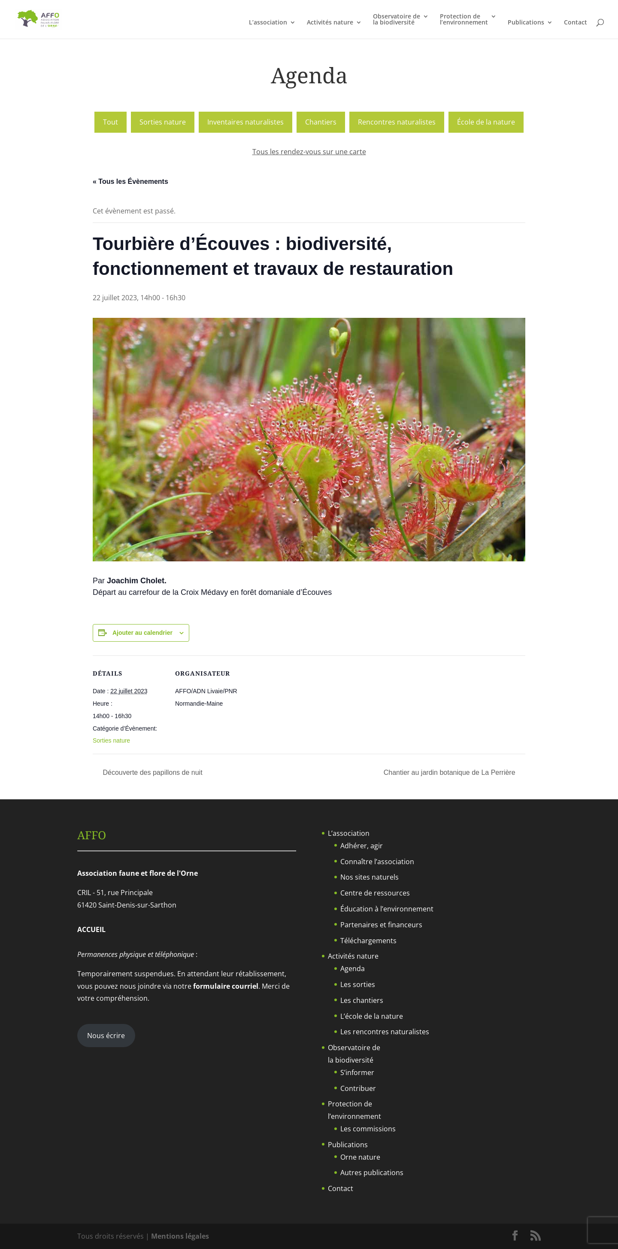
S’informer (357, 1072)
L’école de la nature (371, 1016)
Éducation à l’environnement (386, 909)
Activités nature (330, 22)
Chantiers (320, 122)
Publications (526, 22)
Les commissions (368, 1128)
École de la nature (486, 122)
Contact (575, 22)
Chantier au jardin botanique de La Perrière (450, 772)
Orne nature (360, 1157)
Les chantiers (361, 1000)
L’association (268, 22)
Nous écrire (106, 1035)
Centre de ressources (375, 893)
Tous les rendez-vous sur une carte (309, 151)
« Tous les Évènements (130, 181)
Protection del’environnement (464, 19)
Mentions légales (180, 1236)
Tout (110, 122)
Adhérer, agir (361, 845)
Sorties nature (162, 122)
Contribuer (358, 1088)
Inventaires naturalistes (245, 122)
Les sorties (357, 984)
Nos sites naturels (369, 877)
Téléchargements (368, 940)
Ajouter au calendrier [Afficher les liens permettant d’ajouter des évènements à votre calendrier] (142, 632)
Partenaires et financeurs (381, 924)
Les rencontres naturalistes (384, 1031)
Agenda (352, 968)
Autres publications (371, 1172)
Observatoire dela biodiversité (396, 19)
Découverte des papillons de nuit (152, 772)
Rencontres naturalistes (397, 122)
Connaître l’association (377, 861)
